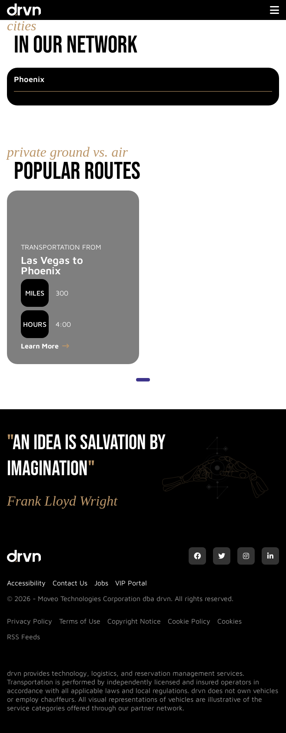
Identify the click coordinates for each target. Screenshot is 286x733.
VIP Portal (131, 583)
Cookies (229, 621)
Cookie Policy (189, 621)
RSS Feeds (23, 637)
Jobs (101, 583)
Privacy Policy (29, 621)
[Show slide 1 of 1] (143, 379)
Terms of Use (79, 621)
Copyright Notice (134, 621)
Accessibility (26, 583)
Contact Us (70, 583)
